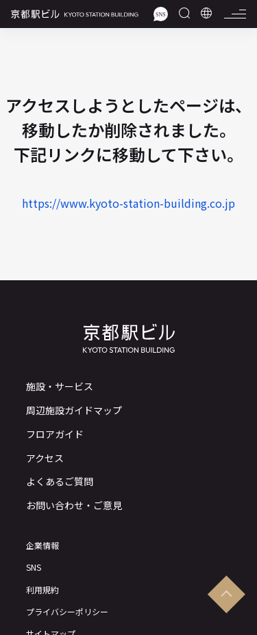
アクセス (45, 458)
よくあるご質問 (59, 481)
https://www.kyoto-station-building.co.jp (128, 203)
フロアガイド (55, 434)
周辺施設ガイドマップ (74, 410)
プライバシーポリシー (67, 611)
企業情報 (42, 545)
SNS (33, 567)
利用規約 (42, 589)
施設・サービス (59, 386)
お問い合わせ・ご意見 (74, 505)
